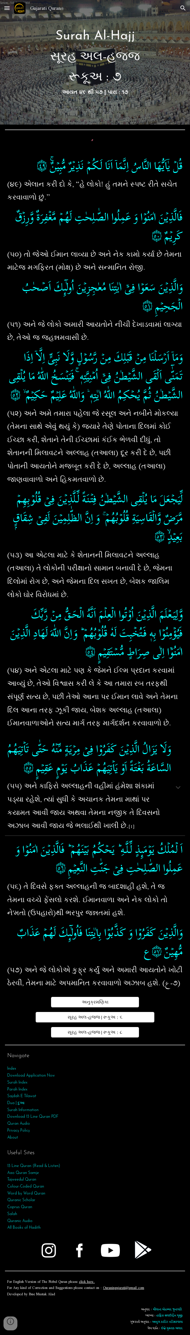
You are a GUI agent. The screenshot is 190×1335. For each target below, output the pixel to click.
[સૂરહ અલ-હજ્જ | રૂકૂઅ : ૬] (95, 1017)
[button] (7, 8)
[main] (95, 62)
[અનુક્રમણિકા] (95, 1002)
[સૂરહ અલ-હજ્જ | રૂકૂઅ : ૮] (95, 1032)
